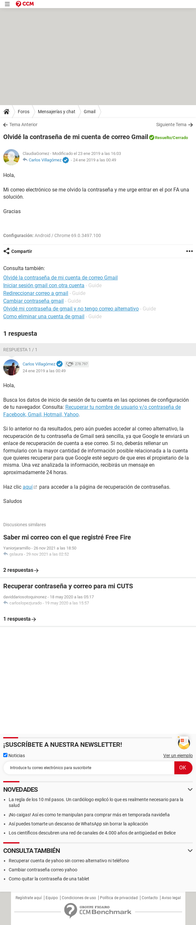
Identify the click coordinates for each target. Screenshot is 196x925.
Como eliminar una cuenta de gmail (43, 316)
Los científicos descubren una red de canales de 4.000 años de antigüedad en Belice (92, 832)
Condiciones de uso (79, 898)
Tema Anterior (23, 124)
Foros (23, 111)
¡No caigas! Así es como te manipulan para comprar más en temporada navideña (89, 814)
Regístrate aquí (29, 898)
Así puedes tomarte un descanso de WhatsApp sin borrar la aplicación (78, 823)
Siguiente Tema (171, 124)
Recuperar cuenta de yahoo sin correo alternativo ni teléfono (69, 860)
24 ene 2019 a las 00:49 (94, 160)
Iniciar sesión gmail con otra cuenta (43, 285)
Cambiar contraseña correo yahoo (43, 869)
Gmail (89, 111)
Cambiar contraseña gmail (33, 301)
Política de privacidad (119, 898)
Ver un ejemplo (178, 755)
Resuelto (163, 137)
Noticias (14, 755)
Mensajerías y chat (56, 111)
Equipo (52, 898)
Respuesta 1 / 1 (20, 349)
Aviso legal (171, 898)
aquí (28, 487)
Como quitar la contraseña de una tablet (49, 878)
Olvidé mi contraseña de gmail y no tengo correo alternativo (71, 309)
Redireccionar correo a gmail (35, 293)
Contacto (150, 898)
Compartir (21, 251)
